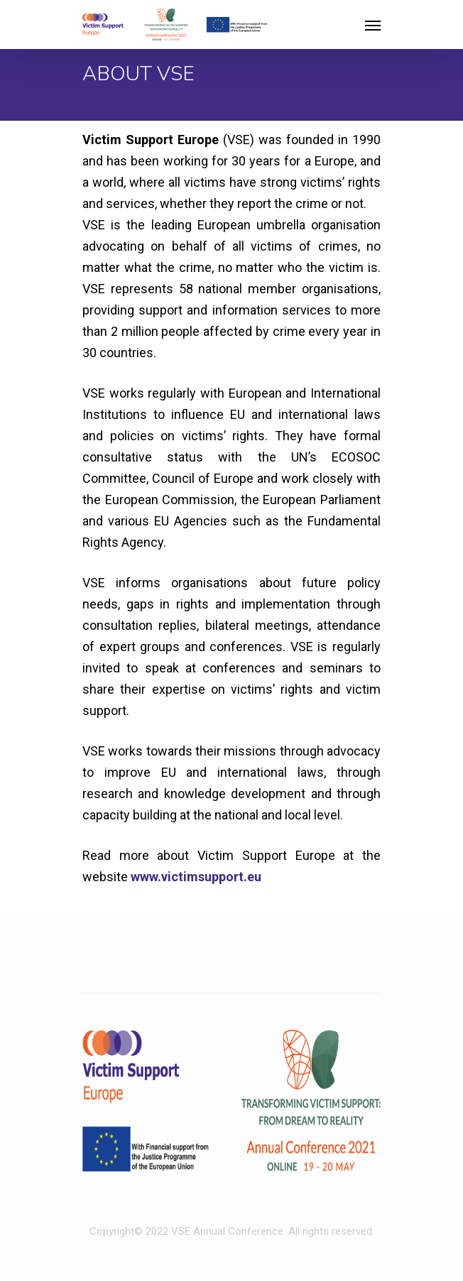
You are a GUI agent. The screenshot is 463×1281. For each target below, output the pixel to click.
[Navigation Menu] (373, 25)
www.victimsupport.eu (196, 876)
